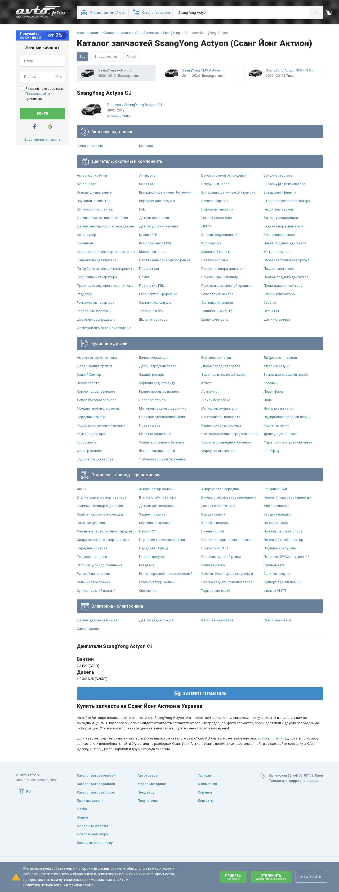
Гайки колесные (90, 146)
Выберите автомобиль (200, 693)
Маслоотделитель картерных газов (106, 252)
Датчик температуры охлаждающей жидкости (106, 226)
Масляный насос (152, 252)
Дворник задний (277, 366)
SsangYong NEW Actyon (201, 70)
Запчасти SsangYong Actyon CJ (134, 105)
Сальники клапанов (217, 302)
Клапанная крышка (279, 235)
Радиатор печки (276, 425)
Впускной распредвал (157, 201)
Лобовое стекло (152, 400)
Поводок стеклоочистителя (162, 417)
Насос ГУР (147, 531)
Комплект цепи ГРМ (155, 243)
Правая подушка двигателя (286, 277)
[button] (34, 791)
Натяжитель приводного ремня (164, 260)
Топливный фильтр (217, 311)
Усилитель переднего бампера (226, 442)
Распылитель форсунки (158, 294)
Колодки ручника (91, 523)
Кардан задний (213, 514)
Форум (82, 817)
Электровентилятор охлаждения (104, 328)
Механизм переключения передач (104, 531)
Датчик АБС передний (157, 506)
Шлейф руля (273, 451)
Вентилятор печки (216, 358)
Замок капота (88, 383)
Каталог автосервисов (96, 784)
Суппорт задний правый (96, 591)
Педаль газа (149, 269)
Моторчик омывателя (219, 408)
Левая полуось (276, 523)
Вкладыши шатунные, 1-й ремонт (166, 192)
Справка (205, 792)
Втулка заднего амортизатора (101, 497)
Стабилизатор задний (157, 582)
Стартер (270, 302)
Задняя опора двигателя (284, 226)
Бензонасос (86, 184)
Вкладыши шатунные (94, 192)
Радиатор (84, 294)
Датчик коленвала (216, 218)
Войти (42, 113)
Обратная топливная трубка (286, 260)
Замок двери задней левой (286, 374)
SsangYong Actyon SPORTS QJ (289, 70)
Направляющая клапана (96, 260)
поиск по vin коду (274, 738)
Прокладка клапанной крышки (226, 286)
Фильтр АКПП (275, 591)
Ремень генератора (279, 294)
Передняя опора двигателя (223, 269)
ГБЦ (142, 209)
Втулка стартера (214, 201)
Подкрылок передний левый (287, 417)
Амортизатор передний (220, 489)
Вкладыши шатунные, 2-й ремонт (228, 192)
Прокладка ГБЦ (151, 286)
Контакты (206, 801)
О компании (207, 784)
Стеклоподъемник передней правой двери (231, 434)
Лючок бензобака (215, 400)
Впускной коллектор (94, 201)
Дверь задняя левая (280, 358)
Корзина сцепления (155, 523)
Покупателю (147, 801)
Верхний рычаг (275, 489)
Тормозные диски (215, 591)
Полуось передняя (92, 557)
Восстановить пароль (42, 139)
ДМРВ (206, 226)
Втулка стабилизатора (157, 497)
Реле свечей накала (217, 294)
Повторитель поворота (220, 417)
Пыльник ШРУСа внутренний (286, 557)
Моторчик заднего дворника (162, 408)
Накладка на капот (279, 408)
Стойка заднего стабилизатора (226, 582)
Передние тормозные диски (162, 540)
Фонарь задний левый (157, 451)
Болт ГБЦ (146, 184)
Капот (206, 383)
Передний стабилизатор (283, 540)
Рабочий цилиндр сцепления (99, 565)
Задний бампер (89, 374)
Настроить (311, 877)
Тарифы (204, 775)
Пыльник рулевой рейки (221, 557)
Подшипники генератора (97, 277)
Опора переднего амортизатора (103, 540)
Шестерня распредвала (96, 319)
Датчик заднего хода (156, 620)
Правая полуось (152, 557)
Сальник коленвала (155, 302)
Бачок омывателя (153, 358)
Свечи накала (88, 629)
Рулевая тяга (274, 565)
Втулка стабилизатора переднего (228, 497)
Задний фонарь (151, 374)
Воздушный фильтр (280, 192)
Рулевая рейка (213, 565)
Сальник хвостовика (93, 582)
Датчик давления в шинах (98, 620)
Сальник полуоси (277, 574)
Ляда (268, 400)
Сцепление (147, 591)
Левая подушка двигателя (285, 243)
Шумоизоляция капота (95, 459)
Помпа (144, 277)
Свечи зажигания (277, 620)
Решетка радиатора (155, 434)
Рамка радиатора (91, 434)
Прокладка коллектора (283, 286)
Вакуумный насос (215, 184)
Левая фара (273, 391)
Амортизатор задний (156, 489)
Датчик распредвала (281, 218)
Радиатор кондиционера (221, 425)
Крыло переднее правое (159, 391)
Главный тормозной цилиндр (287, 497)
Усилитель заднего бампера (162, 442)
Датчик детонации (154, 218)
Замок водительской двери (224, 374)
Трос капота (87, 442)
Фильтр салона (89, 451)
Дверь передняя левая (157, 366)
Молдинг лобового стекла (98, 408)
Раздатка (146, 565)
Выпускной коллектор (95, 209)
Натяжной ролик (215, 260)
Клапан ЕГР (148, 235)
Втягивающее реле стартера (287, 201)
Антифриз (147, 175)
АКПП (81, 489)
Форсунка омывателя (219, 451)
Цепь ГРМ (271, 311)
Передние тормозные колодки (226, 540)
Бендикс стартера (278, 175)
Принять (233, 877)
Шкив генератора (153, 319)
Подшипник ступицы (280, 548)
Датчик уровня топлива (158, 226)
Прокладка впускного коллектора (105, 286)
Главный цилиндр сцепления (100, 506)
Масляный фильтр (216, 252)
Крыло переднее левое (96, 391)
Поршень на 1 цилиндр (219, 277)
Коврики (271, 383)
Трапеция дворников (280, 434)
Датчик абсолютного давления (102, 218)
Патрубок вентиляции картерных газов (106, 269)
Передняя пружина (92, 548)
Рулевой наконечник (93, 574)
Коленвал (85, 243)
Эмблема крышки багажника (162, 459)
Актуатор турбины (92, 175)
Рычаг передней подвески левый (166, 574)
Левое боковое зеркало (97, 400)
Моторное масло (278, 252)
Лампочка (209, 391)
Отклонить (271, 877)
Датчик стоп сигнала (218, 506)
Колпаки (146, 146)
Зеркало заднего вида (157, 383)
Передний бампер (91, 417)
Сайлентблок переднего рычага (227, 574)
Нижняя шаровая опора (283, 531)
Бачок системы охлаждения (224, 175)
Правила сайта (37, 94)
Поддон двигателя (279, 269)
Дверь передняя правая (220, 366)
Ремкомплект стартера (95, 302)
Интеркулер (86, 235)
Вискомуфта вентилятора (285, 184)
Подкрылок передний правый (101, 425)
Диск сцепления (276, 506)
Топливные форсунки (94, 311)
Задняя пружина (152, 514)
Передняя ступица (153, 548)
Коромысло (211, 243)
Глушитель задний (278, 209)
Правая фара (149, 425)
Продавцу (145, 792)
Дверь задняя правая (94, 366)
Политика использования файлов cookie (58, 885)
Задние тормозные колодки (100, 514)
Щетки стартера (277, 319)
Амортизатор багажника (97, 358)
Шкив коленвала (215, 319)
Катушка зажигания (217, 620)
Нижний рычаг (212, 531)
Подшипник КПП (214, 548)
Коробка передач (215, 523)
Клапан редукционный (219, 235)
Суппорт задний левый (282, 582)
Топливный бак (151, 311)
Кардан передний (278, 514)
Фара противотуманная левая (288, 442)
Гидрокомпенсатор (217, 209)
